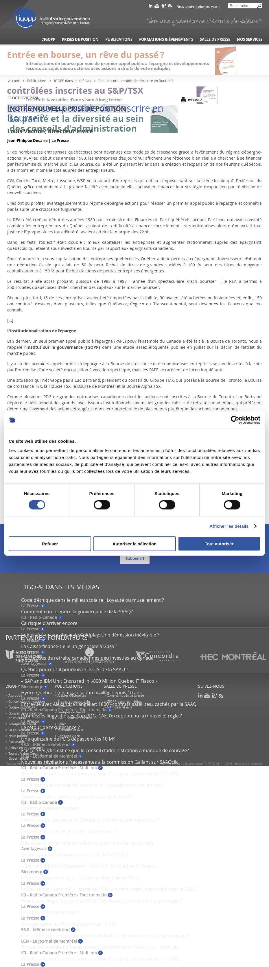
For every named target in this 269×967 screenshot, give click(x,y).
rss (170, 7)
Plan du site (13, 764)
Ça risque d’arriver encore (49, 623)
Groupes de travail (22, 724)
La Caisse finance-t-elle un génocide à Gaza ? (69, 646)
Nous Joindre (186, 7)
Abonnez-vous (208, 7)
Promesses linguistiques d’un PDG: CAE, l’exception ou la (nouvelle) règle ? (101, 716)
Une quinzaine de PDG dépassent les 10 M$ (68, 739)
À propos (15, 695)
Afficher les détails (228, 526)
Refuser (50, 543)
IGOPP (51, 17)
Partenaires (16, 741)
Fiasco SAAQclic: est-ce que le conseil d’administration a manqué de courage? (105, 750)
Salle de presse (215, 39)
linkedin (150, 7)
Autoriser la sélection (135, 543)
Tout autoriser (219, 543)
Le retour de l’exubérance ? (50, 727)
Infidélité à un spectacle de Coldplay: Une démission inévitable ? (90, 635)
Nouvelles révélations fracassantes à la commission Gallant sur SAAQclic (99, 762)
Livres (62, 724)
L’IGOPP (48, 39)
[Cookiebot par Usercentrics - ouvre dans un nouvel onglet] (235, 420)
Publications (118, 39)
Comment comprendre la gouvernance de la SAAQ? (77, 611)
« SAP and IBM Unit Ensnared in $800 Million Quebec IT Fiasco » (89, 681)
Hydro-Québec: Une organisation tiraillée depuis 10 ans (81, 692)
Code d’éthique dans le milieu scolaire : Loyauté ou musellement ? (92, 600)
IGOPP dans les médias (72, 80)
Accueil (14, 80)
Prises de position (80, 39)
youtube (156, 7)
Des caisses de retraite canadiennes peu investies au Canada (87, 843)
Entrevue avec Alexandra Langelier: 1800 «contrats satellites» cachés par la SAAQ (108, 704)
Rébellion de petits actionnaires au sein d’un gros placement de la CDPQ (99, 773)
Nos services (249, 39)
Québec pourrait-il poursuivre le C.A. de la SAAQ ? (74, 669)
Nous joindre (18, 736)
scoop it (163, 7)
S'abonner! (135, 558)
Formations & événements (166, 39)
